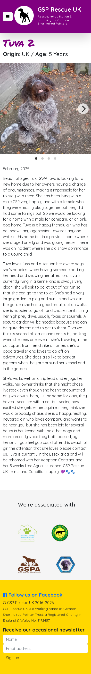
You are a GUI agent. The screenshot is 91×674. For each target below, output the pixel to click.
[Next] (83, 108)
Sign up (12, 657)
